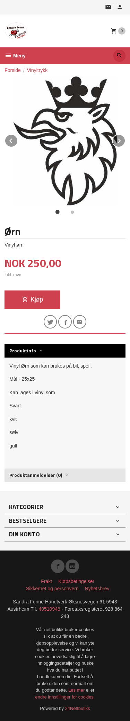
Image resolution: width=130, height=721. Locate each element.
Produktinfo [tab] (22, 350)
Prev (17, 139)
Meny (15, 55)
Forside (13, 70)
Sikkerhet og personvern (52, 588)
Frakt (46, 581)
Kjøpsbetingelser (76, 581)
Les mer (77, 690)
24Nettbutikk (77, 708)
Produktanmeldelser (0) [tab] (35, 475)
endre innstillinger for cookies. (65, 697)
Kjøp (32, 299)
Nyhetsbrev (97, 588)
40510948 (49, 609)
